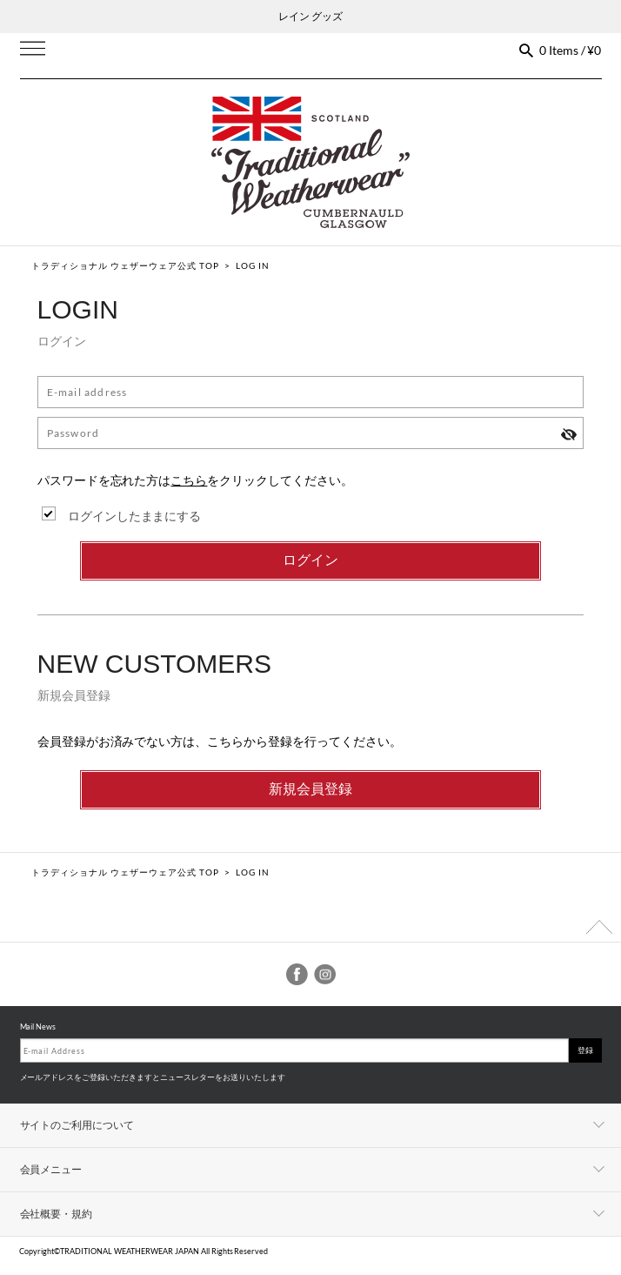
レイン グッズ (310, 16)
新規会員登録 (310, 789)
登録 (585, 1050)
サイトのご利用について (77, 1124)
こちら (188, 480)
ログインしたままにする (135, 515)
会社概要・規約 (56, 1213)
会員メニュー (51, 1169)
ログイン (310, 560)
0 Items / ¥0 (570, 50)
